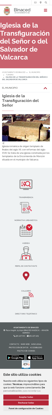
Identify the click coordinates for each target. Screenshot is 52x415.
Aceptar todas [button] (26, 397)
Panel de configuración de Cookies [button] (26, 408)
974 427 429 (33, 336)
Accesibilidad (36, 348)
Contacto (14, 344)
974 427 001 (19, 336)
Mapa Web (25, 344)
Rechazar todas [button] (26, 403)
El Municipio (34, 72)
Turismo (9, 75)
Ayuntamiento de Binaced (13, 72)
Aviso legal (36, 344)
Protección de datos (18, 348)
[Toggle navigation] (45, 11)
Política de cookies (26, 351)
